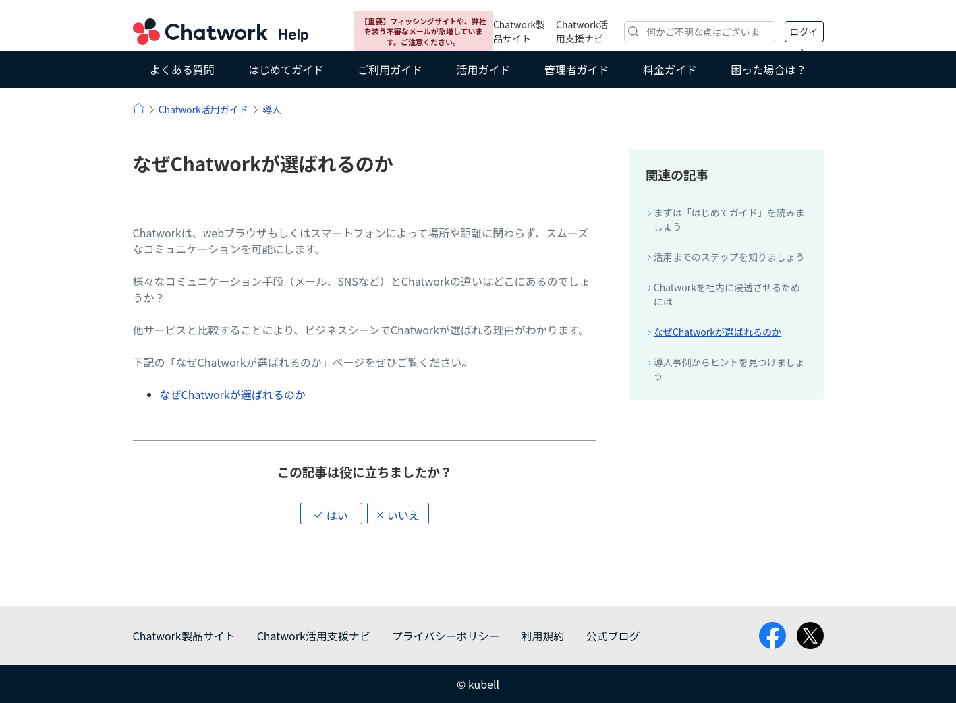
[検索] (699, 31)
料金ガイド (670, 69)
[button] (331, 513)
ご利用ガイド (390, 69)
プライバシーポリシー (446, 636)
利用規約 (542, 636)
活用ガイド (483, 69)
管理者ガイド (576, 69)
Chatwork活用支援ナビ (582, 31)
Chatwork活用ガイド (203, 109)
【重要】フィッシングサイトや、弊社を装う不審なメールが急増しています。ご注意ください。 (423, 31)
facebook (772, 635)
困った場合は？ (768, 69)
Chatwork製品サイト (519, 31)
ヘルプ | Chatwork (138, 108)
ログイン (804, 33)
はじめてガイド (286, 69)
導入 (271, 109)
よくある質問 (182, 69)
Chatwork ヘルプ (220, 32)
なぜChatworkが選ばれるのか (233, 394)
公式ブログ (613, 636)
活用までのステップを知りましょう (729, 257)
